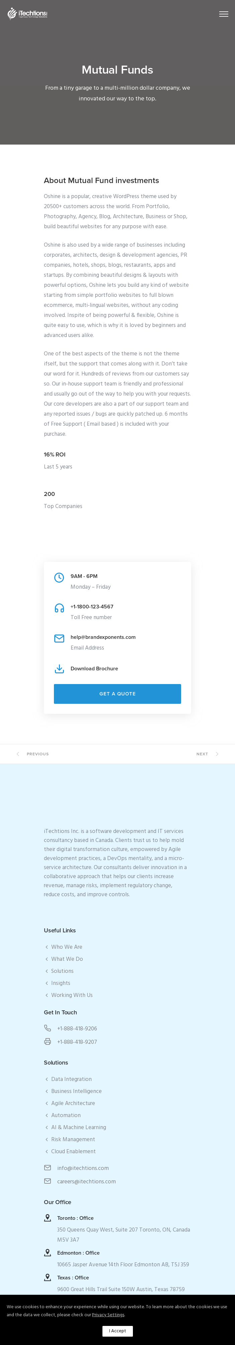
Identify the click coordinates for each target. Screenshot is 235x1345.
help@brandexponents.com (103, 637)
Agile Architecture (73, 1103)
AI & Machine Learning (78, 1127)
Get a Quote (117, 694)
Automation (66, 1115)
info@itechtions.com (83, 1168)
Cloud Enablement (73, 1151)
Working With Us (72, 995)
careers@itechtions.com (86, 1181)
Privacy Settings (108, 1315)
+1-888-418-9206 (77, 1028)
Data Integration (71, 1079)
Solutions (62, 971)
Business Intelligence (76, 1091)
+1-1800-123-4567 (92, 606)
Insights (60, 983)
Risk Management (73, 1139)
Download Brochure (94, 668)
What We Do (67, 959)
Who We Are (66, 947)
